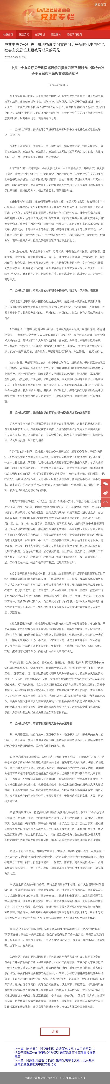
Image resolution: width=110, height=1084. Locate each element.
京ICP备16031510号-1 (72, 1077)
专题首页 (8, 34)
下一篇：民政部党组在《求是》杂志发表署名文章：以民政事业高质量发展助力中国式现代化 (54, 1062)
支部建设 (40, 34)
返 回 (55, 1031)
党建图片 (56, 34)
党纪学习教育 (74, 34)
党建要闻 (24, 34)
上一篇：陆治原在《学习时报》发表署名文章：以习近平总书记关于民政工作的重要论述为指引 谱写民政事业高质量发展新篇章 (54, 1052)
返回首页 (100, 4)
